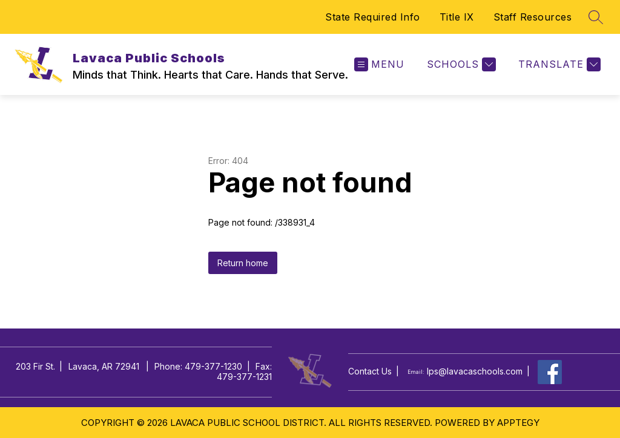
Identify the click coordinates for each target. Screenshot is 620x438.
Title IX (457, 17)
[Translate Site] (558, 64)
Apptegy (518, 422)
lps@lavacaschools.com (475, 371)
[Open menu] (379, 64)
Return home (242, 263)
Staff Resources (532, 17)
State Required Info (372, 17)
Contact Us (370, 371)
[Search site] (596, 17)
